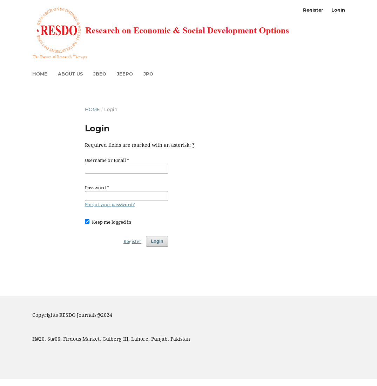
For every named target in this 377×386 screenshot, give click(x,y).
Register (313, 10)
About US (70, 74)
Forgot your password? (110, 204)
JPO (148, 74)
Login (338, 10)
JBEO (99, 74)
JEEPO (125, 74)
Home (39, 74)
